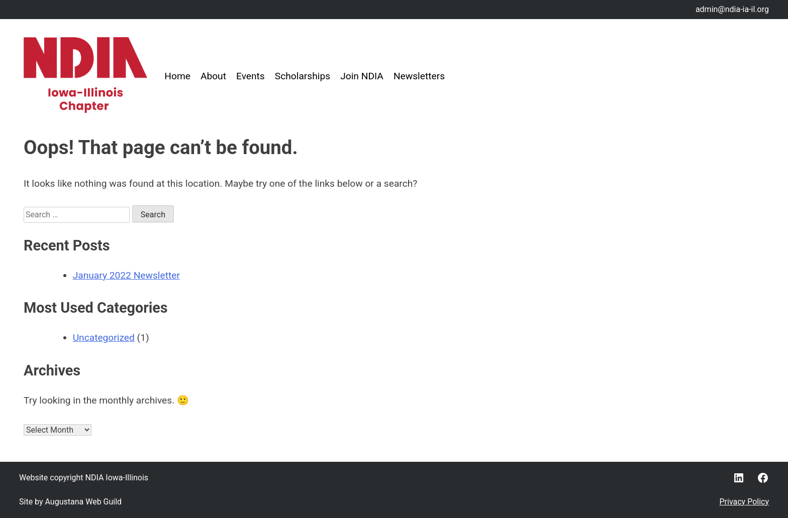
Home (177, 76)
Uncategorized (104, 337)
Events (250, 76)
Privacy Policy (744, 501)
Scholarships (302, 76)
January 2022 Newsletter (126, 275)
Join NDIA (361, 76)
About (213, 76)
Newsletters (419, 76)
